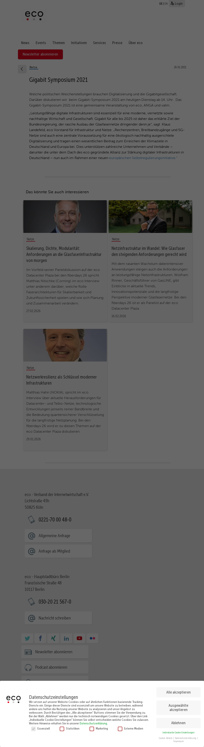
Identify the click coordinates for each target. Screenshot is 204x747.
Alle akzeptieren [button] (178, 690)
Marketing (99, 726)
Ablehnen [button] (178, 721)
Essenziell (40, 726)
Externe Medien (130, 726)
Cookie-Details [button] (166, 736)
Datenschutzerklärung (93, 721)
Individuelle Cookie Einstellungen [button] (178, 731)
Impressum (178, 739)
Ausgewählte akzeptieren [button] (178, 705)
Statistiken (69, 726)
